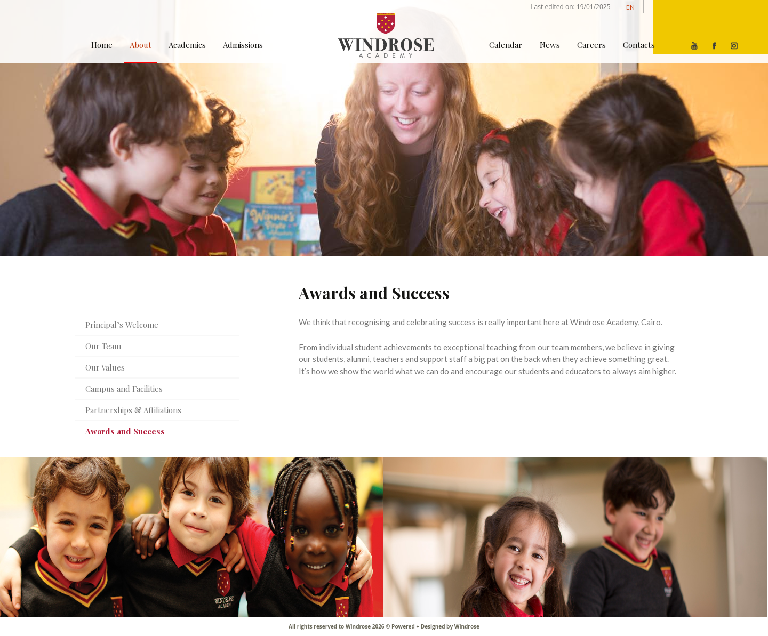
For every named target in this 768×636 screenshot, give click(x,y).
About (140, 44)
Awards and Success (125, 431)
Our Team (103, 346)
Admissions (243, 44)
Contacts (639, 44)
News (550, 44)
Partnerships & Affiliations (133, 410)
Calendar (505, 44)
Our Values (105, 367)
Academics (187, 44)
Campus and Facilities (124, 388)
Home (102, 44)
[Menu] (710, 27)
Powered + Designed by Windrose (434, 626)
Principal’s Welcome (121, 324)
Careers (591, 44)
